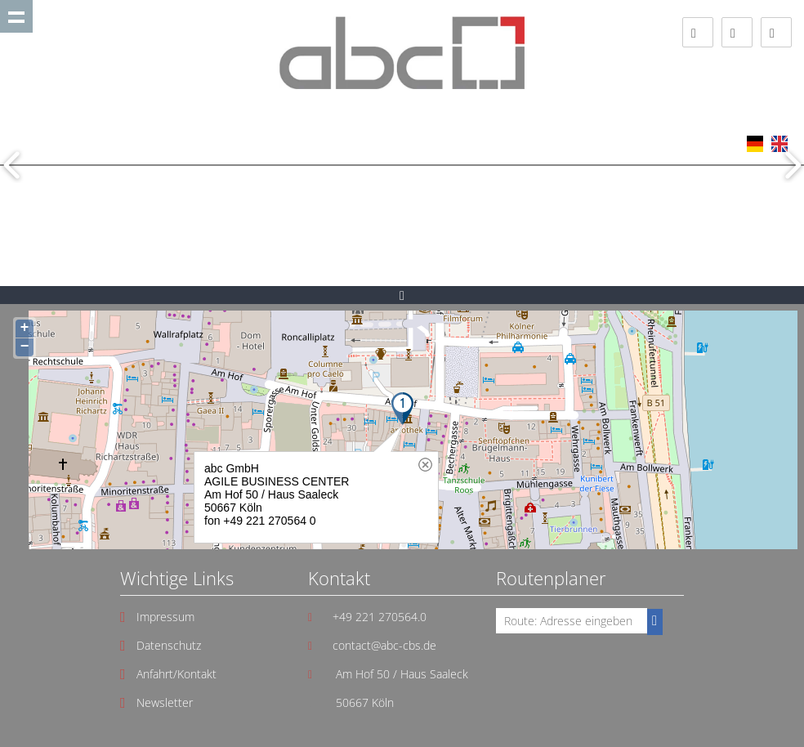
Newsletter (164, 702)
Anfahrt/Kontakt (176, 674)
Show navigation (16, 16)
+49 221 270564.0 (380, 616)
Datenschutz (168, 645)
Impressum (165, 616)
